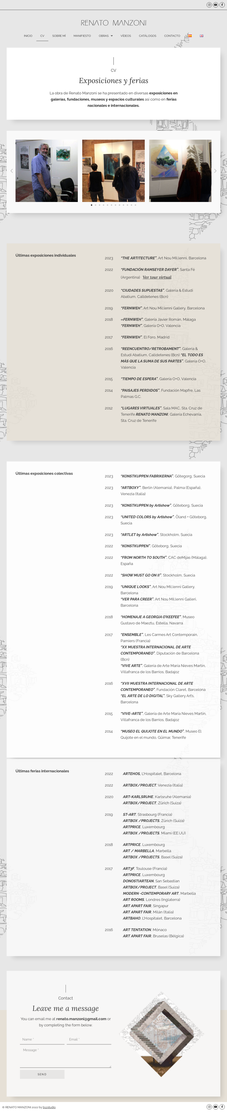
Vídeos (126, 35)
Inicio (28, 35)
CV (42, 35)
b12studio (49, 1107)
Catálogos (147, 35)
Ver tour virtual (157, 445)
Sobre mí (59, 35)
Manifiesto (82, 35)
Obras (106, 35)
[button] (11, 192)
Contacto (172, 35)
